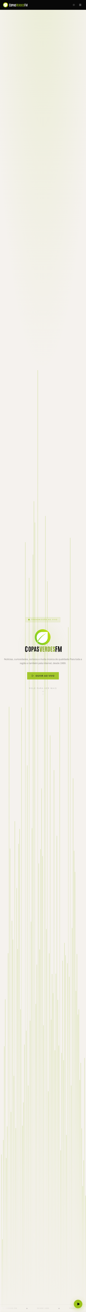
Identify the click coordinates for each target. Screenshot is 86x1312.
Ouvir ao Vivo (42, 681)
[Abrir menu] (80, 5)
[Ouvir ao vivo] (78, 1304)
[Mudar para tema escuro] (73, 4)
